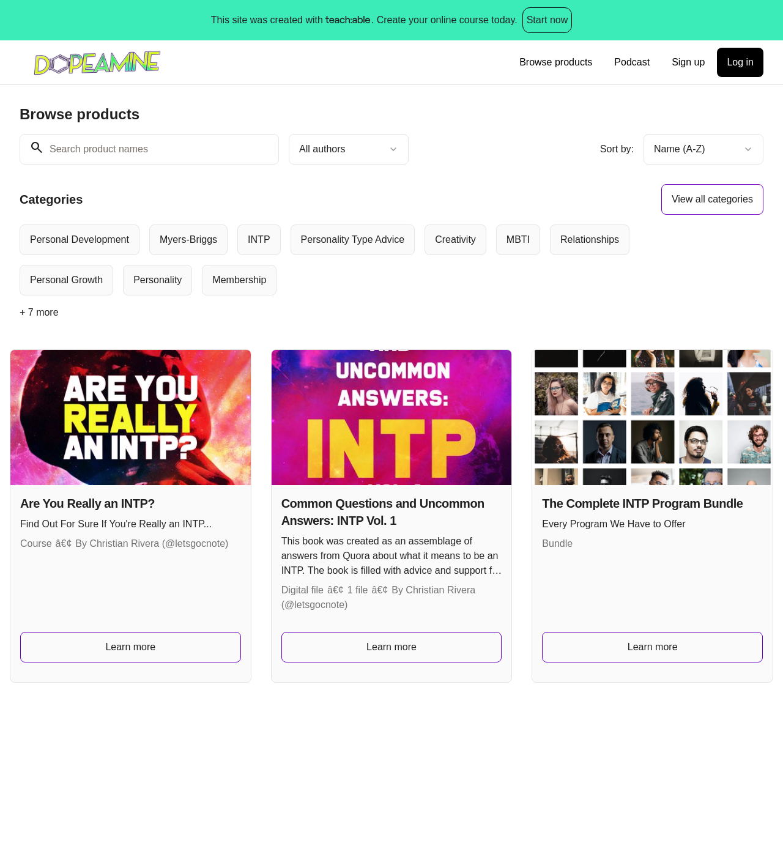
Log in (740, 62)
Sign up (688, 62)
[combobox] (349, 149)
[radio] (79, 239)
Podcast (632, 62)
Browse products (555, 62)
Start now (547, 20)
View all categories (712, 199)
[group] (358, 259)
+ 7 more (39, 312)
